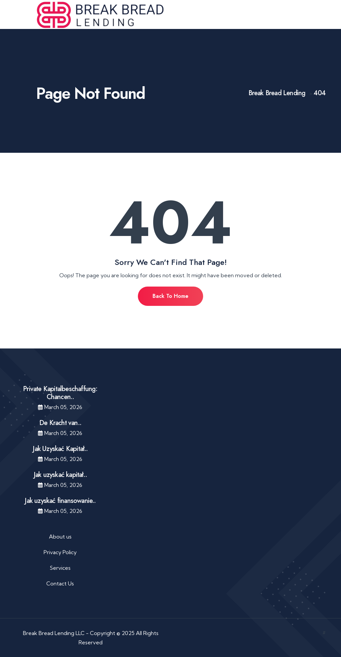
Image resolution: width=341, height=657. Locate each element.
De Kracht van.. (60, 423)
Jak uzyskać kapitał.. (60, 475)
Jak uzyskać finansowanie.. (60, 501)
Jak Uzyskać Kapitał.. (60, 449)
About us (60, 536)
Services (60, 567)
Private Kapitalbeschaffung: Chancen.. (60, 393)
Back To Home (170, 296)
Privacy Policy (60, 552)
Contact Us (60, 583)
